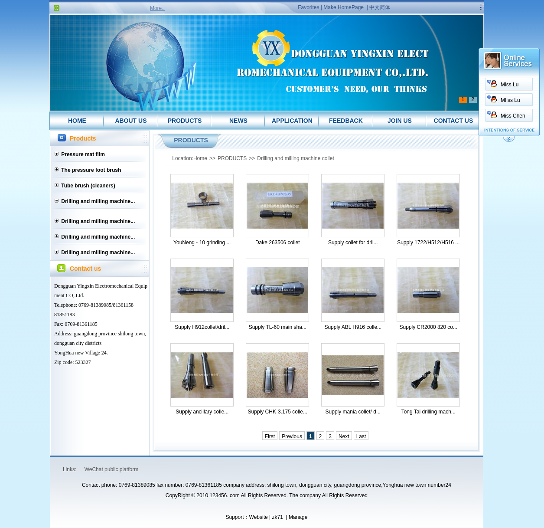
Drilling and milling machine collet (295, 158)
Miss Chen (513, 116)
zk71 (277, 517)
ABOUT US (131, 120)
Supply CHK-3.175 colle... (277, 412)
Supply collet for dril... (353, 242)
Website (258, 517)
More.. (157, 8)
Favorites (308, 7)
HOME (77, 120)
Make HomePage (343, 7)
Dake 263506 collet (277, 242)
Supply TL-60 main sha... (277, 327)
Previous (292, 436)
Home (200, 158)
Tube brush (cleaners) (88, 186)
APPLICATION (292, 120)
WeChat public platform (112, 469)
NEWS (238, 120)
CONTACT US (453, 120)
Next (344, 436)
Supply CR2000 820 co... (428, 327)
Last (361, 436)
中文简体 (379, 7)
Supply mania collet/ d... (353, 412)
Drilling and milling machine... (98, 201)
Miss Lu (509, 85)
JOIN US (400, 120)
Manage (298, 517)
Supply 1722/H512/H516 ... (428, 242)
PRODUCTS (185, 120)
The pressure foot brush (91, 170)
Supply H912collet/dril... (202, 327)
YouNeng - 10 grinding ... (202, 242)
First (270, 436)
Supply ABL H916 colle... (352, 327)
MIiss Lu (510, 100)
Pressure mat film (83, 154)
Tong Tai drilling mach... (428, 412)
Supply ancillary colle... (202, 412)
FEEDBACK (346, 120)
